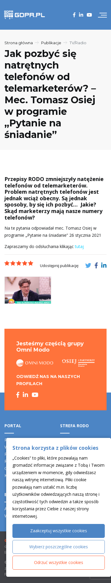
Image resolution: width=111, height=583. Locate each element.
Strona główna (18, 42)
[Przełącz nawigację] (102, 14)
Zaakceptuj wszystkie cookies (58, 530)
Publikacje (51, 42)
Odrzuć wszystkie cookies (58, 562)
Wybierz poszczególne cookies (58, 546)
